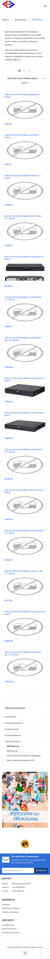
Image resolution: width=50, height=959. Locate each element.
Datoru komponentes (14, 723)
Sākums (5, 20)
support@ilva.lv (18, 891)
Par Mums (6, 905)
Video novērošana (12, 741)
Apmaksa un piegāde (10, 908)
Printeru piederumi (13, 735)
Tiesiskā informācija (10, 912)
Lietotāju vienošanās (10, 932)
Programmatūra (12, 729)
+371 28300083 (18, 887)
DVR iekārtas (13, 746)
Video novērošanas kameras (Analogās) (23, 756)
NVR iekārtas (12, 751)
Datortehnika (20, 20)
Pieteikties (41, 870)
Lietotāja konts (8, 925)
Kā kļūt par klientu (9, 929)
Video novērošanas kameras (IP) (20, 760)
